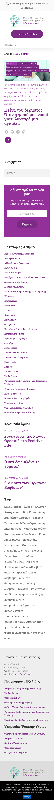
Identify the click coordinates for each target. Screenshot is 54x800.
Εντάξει (27, 797)
